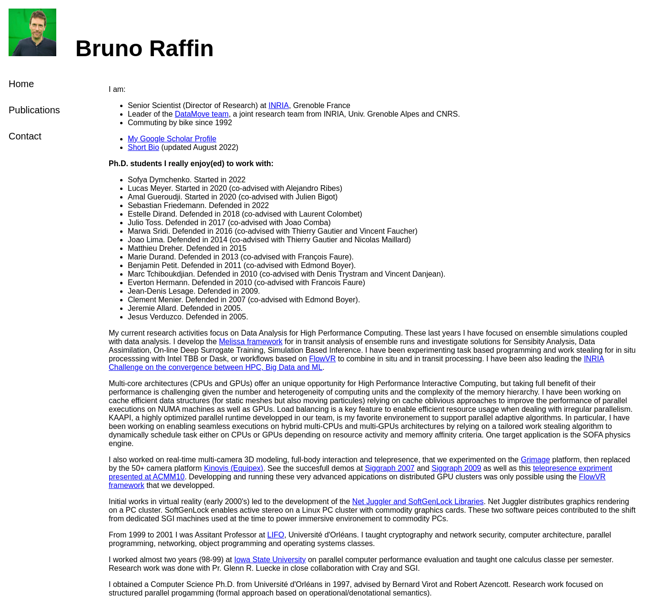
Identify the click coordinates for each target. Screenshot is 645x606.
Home (21, 84)
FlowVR (322, 359)
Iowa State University (270, 560)
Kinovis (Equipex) (234, 468)
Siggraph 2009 (456, 468)
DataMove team (202, 114)
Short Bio (143, 147)
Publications (34, 110)
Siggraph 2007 (390, 468)
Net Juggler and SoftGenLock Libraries (418, 501)
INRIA (278, 105)
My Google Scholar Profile (172, 139)
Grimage (535, 460)
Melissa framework (250, 342)
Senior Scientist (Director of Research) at (198, 105)
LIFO (276, 535)
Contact (25, 136)
